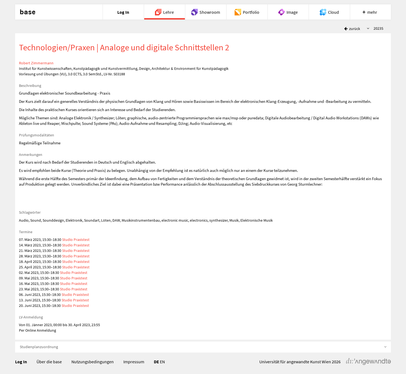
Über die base (49, 361)
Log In (21, 361)
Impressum (133, 361)
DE (156, 361)
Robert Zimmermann (36, 63)
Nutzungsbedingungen (92, 361)
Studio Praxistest (76, 239)
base (27, 12)
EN (162, 361)
